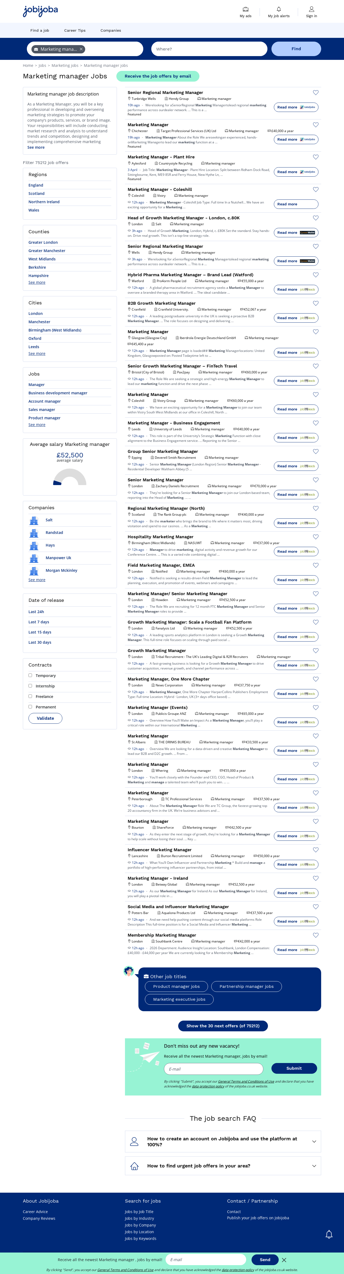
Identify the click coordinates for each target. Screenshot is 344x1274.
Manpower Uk (49, 558)
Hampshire (38, 275)
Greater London (43, 242)
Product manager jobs (176, 986)
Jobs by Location (139, 1231)
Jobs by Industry (139, 1218)
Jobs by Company (140, 1225)
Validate (45, 718)
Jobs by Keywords (140, 1238)
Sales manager (41, 409)
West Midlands (42, 258)
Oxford (34, 338)
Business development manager (57, 392)
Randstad (45, 532)
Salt (40, 520)
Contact (234, 1211)
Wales (33, 210)
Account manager (44, 401)
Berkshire (37, 267)
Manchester (39, 321)
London (35, 313)
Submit (294, 1068)
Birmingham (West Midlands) (54, 330)
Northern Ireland (44, 201)
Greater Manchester (46, 250)
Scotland (36, 193)
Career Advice (35, 1211)
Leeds (33, 346)
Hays (41, 545)
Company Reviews (39, 1218)
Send (265, 1259)
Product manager (44, 417)
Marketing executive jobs (179, 999)
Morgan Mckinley (52, 570)
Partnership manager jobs (247, 986)
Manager (36, 384)
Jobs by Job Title (139, 1211)
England (35, 185)
